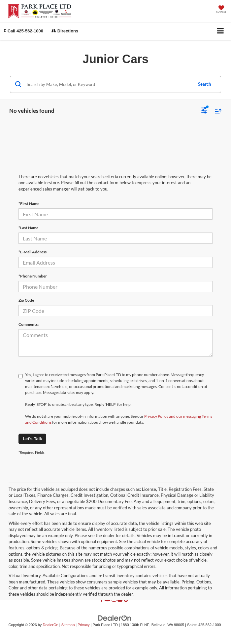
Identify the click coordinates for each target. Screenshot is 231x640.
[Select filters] (204, 111)
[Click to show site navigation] (220, 31)
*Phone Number (32, 276)
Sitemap (68, 625)
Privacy (83, 625)
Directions (64, 30)
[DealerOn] (115, 618)
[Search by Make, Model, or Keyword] (108, 84)
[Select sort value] (216, 111)
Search (204, 84)
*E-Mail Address (32, 251)
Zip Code (26, 300)
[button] (24, 30)
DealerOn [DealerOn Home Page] (50, 625)
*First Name (28, 203)
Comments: (28, 324)
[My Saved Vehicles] (221, 10)
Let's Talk (32, 438)
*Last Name (28, 227)
